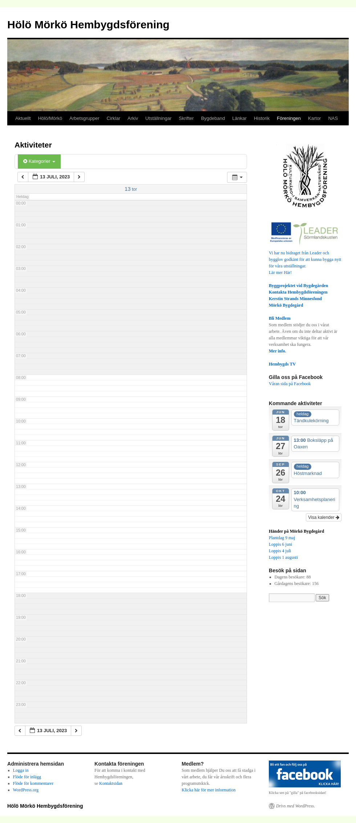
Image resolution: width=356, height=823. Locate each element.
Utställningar (158, 118)
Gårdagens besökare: (293, 583)
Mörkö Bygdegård (286, 305)
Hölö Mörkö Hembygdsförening (88, 25)
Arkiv (133, 118)
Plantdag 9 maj (282, 537)
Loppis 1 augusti (283, 557)
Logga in (21, 770)
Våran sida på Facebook (290, 383)
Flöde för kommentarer (33, 783)
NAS (333, 118)
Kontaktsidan (110, 783)
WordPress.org (26, 789)
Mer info (277, 351)
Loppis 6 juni (280, 544)
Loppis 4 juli (280, 550)
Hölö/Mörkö (50, 118)
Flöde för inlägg (27, 776)
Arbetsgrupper (84, 118)
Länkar (239, 118)
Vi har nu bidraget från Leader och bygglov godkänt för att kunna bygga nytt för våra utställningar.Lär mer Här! (305, 259)
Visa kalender (323, 517)
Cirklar (114, 118)
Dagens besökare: (291, 577)
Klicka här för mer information (209, 789)
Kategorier (39, 161)
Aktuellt (23, 118)
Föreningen (289, 118)
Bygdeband (213, 118)
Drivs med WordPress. (295, 805)
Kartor (314, 118)
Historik (262, 118)
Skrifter (186, 118)
